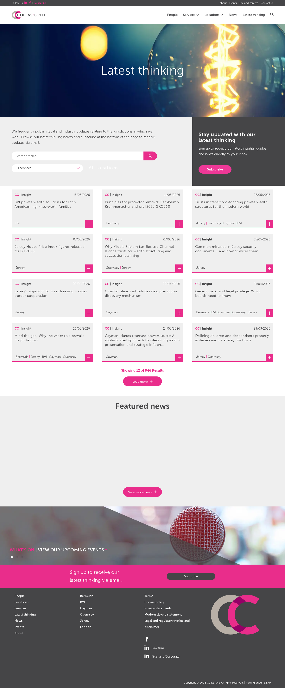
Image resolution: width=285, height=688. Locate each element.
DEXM (267, 682)
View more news (140, 492)
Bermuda (86, 596)
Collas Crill (213, 682)
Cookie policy (154, 602)
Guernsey (87, 614)
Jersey (84, 620)
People (172, 15)
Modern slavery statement (163, 614)
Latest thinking (254, 15)
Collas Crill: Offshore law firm (29, 15)
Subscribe (215, 169)
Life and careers (248, 3)
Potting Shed (254, 682)
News (233, 15)
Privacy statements (158, 608)
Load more (140, 381)
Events (233, 3)
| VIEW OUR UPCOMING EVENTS (59, 550)
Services (191, 15)
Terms (148, 596)
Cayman (86, 608)
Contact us (267, 3)
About (223, 3)
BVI (82, 602)
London (85, 627)
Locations (214, 15)
